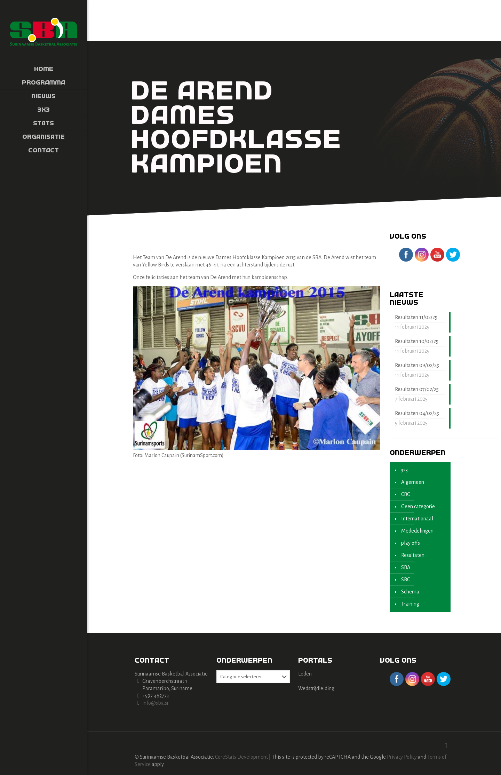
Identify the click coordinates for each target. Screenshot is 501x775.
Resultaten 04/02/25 (417, 413)
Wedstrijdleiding (316, 688)
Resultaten (412, 555)
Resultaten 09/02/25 (417, 365)
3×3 (404, 470)
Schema (410, 591)
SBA (405, 567)
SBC (405, 579)
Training (410, 604)
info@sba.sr (155, 703)
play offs (410, 543)
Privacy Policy (402, 757)
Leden (305, 674)
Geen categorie (418, 506)
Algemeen (412, 482)
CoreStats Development (241, 757)
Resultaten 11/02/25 (416, 317)
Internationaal (417, 518)
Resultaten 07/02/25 (417, 389)
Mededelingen (417, 531)
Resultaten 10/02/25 (416, 341)
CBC (405, 494)
